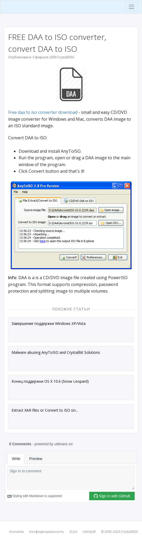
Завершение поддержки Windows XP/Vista (49, 323)
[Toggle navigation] (131, 6)
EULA (73, 531)
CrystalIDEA (129, 531)
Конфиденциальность (46, 531)
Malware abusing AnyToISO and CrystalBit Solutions (56, 352)
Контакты (16, 531)
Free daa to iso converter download (42, 112)
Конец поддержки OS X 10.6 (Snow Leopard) (50, 381)
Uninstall (89, 531)
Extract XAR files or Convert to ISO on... (45, 410)
